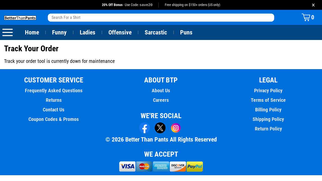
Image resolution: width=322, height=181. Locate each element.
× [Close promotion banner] (313, 5)
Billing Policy (268, 110)
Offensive (120, 32)
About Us (161, 91)
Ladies (87, 32)
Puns (186, 32)
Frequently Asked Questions (53, 91)
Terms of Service (268, 100)
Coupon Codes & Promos (54, 119)
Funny (59, 32)
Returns (53, 100)
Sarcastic (156, 32)
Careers (161, 100)
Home (32, 32)
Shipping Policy (268, 119)
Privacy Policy (268, 91)
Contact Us (54, 110)
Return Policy (268, 129)
